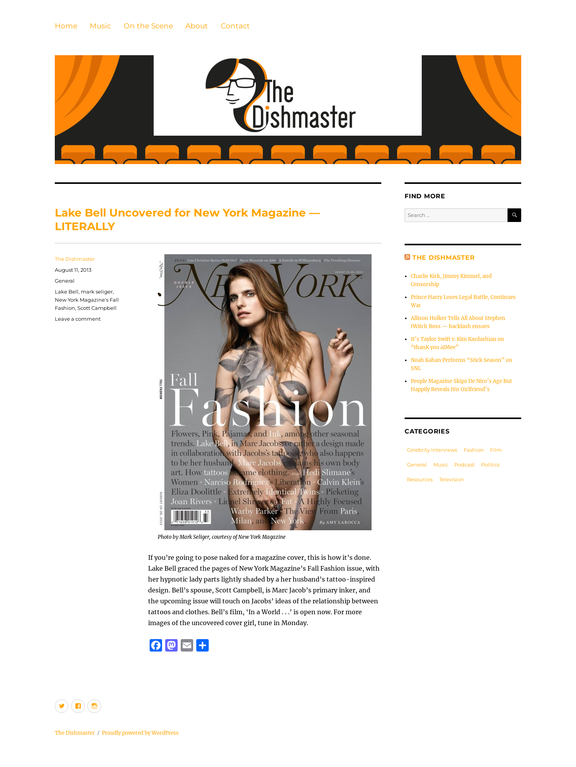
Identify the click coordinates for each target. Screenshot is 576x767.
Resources (420, 479)
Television (451, 479)
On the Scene (148, 25)
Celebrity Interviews (432, 450)
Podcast (464, 464)
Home (66, 25)
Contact (235, 25)
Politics (490, 464)
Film (496, 450)
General (65, 281)
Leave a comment (78, 319)
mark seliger (97, 291)
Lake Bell (67, 291)
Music (100, 25)
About (196, 25)
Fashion (474, 450)
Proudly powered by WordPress (140, 733)
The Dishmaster (75, 259)
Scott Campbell (97, 308)
